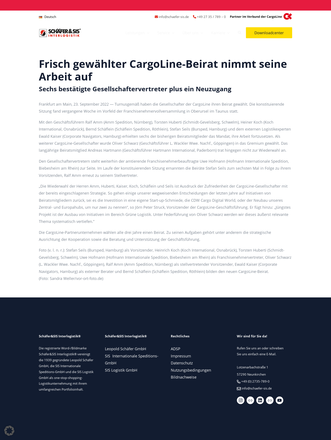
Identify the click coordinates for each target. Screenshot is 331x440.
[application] (149, 32)
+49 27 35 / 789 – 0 (211, 17)
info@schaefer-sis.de (174, 17)
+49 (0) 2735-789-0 (255, 381)
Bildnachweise (184, 377)
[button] (240, 32)
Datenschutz (182, 362)
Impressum (181, 355)
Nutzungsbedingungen (191, 370)
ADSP (175, 348)
